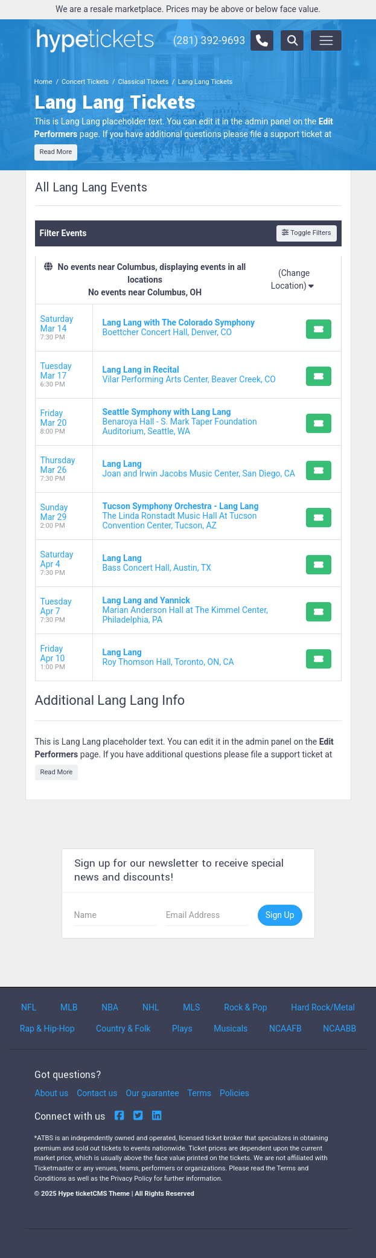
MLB (69, 1007)
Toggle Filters (306, 233)
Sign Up (280, 915)
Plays (182, 1028)
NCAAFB (285, 1028)
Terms (199, 1093)
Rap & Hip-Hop (47, 1028)
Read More (56, 152)
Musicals (230, 1028)
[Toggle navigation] (326, 40)
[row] (188, 327)
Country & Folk (123, 1028)
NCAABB (339, 1028)
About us (52, 1093)
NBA (109, 1007)
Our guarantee (152, 1093)
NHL (150, 1007)
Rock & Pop (245, 1007)
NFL (28, 1007)
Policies (234, 1093)
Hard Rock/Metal (323, 1007)
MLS (191, 1007)
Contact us (97, 1093)
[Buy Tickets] (318, 329)
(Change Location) (292, 279)
